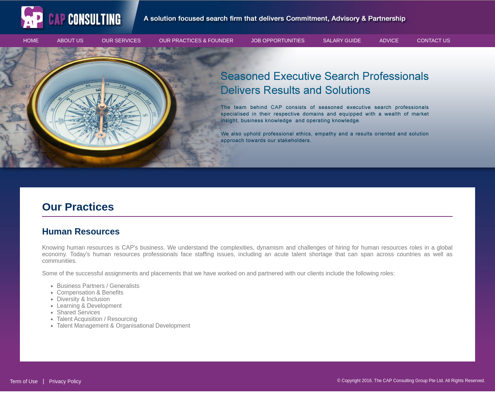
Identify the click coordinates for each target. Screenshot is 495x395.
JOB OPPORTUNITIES (277, 40)
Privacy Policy (65, 381)
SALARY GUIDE (342, 40)
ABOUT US (70, 40)
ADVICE (388, 40)
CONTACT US (433, 40)
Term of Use (24, 381)
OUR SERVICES (121, 40)
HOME (31, 40)
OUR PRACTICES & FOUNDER (196, 40)
